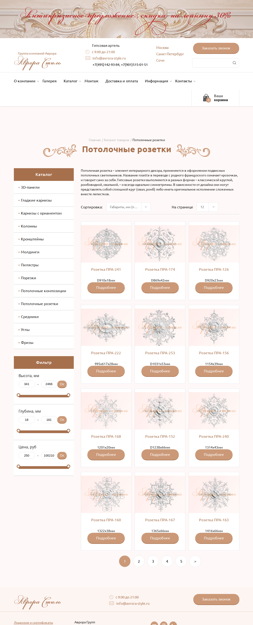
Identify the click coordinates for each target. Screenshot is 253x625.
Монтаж (91, 81)
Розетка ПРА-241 (106, 269)
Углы (25, 329)
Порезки (28, 278)
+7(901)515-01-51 (134, 65)
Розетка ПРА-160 (106, 520)
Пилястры (30, 265)
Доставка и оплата (121, 81)
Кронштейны (32, 239)
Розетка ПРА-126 (214, 269)
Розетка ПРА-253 (160, 353)
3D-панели (30, 187)
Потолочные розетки (39, 304)
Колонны (29, 226)
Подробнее (106, 287)
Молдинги (30, 252)
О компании (26, 81)
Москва (162, 48)
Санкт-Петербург (170, 54)
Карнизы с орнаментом (41, 213)
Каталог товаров (116, 140)
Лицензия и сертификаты (33, 623)
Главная (95, 140)
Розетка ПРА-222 (106, 353)
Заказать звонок (216, 48)
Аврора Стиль (37, 60)
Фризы (27, 342)
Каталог (72, 81)
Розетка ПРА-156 (214, 353)
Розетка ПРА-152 (160, 436)
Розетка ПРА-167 (160, 520)
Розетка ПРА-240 (214, 436)
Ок (62, 384)
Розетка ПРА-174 (160, 269)
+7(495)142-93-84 (106, 65)
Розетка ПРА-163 (214, 520)
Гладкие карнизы (36, 200)
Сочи (160, 60)
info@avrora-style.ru (109, 58)
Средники (30, 316)
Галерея (50, 81)
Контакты (184, 81)
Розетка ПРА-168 (106, 436)
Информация (158, 81)
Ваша (221, 98)
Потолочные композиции (43, 291)
